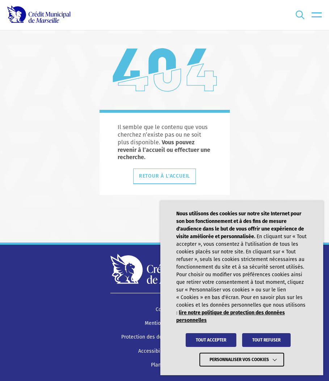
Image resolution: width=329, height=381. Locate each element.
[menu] (317, 15)
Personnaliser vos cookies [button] (239, 359)
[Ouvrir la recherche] (300, 15)
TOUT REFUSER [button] (266, 340)
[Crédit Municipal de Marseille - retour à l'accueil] (39, 15)
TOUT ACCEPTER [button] (211, 340)
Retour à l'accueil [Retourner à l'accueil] (164, 176)
